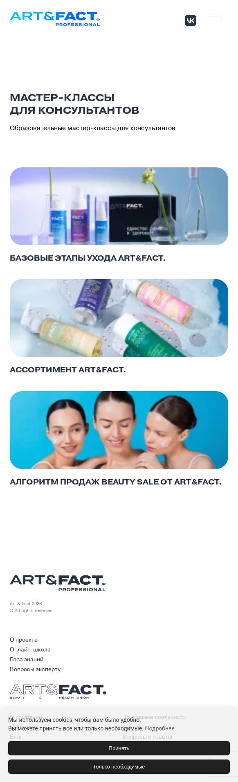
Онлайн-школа (30, 650)
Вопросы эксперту (35, 669)
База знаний (26, 659)
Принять (119, 748)
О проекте (24, 640)
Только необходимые (119, 767)
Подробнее (160, 728)
